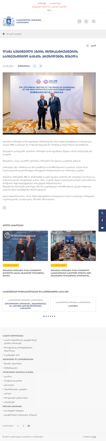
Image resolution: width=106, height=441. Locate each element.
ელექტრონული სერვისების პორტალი (20, 415)
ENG (49, 10)
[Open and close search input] (86, 21)
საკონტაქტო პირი (12, 355)
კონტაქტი (42, 3)
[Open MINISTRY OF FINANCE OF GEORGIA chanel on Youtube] (102, 228)
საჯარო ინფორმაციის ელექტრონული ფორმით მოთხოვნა (20, 341)
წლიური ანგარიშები (13, 363)
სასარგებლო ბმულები (14, 410)
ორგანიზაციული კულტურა (15, 389)
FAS (94, 437)
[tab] (44, 316)
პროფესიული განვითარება (16, 398)
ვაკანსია (8, 376)
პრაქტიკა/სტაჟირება (13, 380)
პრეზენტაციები (10, 368)
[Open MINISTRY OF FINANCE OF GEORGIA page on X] (102, 213)
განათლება (9, 385)
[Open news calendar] (79, 21)
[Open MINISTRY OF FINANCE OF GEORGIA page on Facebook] (102, 220)
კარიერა (7, 393)
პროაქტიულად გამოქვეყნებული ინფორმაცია (18, 349)
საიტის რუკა (55, 3)
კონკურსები (9, 402)
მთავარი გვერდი (12, 34)
